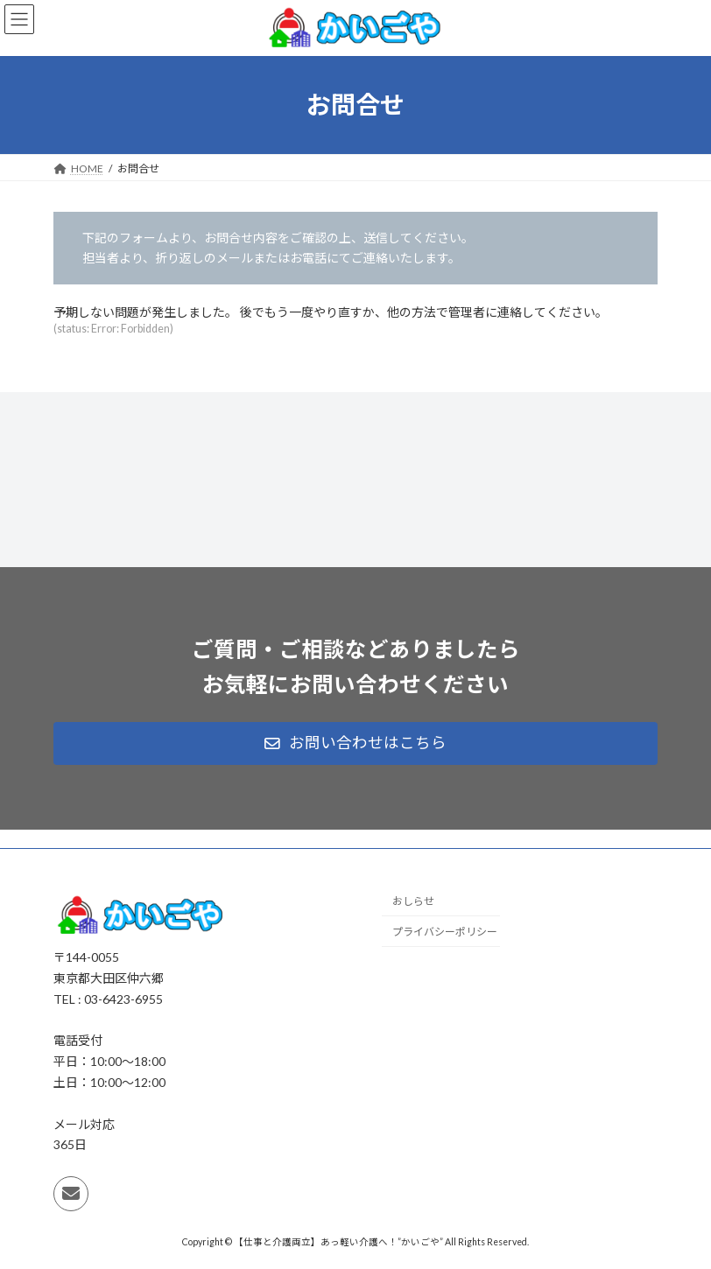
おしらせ (413, 901)
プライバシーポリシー (444, 932)
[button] (355, 744)
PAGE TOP (678, 1213)
